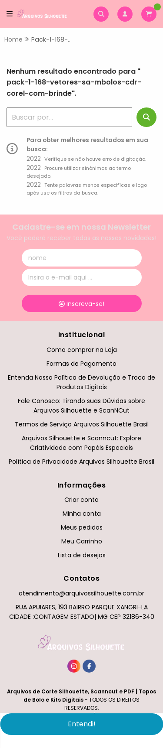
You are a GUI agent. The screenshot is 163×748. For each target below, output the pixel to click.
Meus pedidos (82, 527)
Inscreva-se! (81, 303)
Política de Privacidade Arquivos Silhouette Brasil (81, 461)
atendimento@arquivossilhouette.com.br (81, 593)
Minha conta (82, 513)
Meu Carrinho (81, 541)
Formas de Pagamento (81, 363)
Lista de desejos (82, 555)
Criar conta (81, 499)
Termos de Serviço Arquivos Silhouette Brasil (82, 424)
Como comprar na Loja (82, 349)
